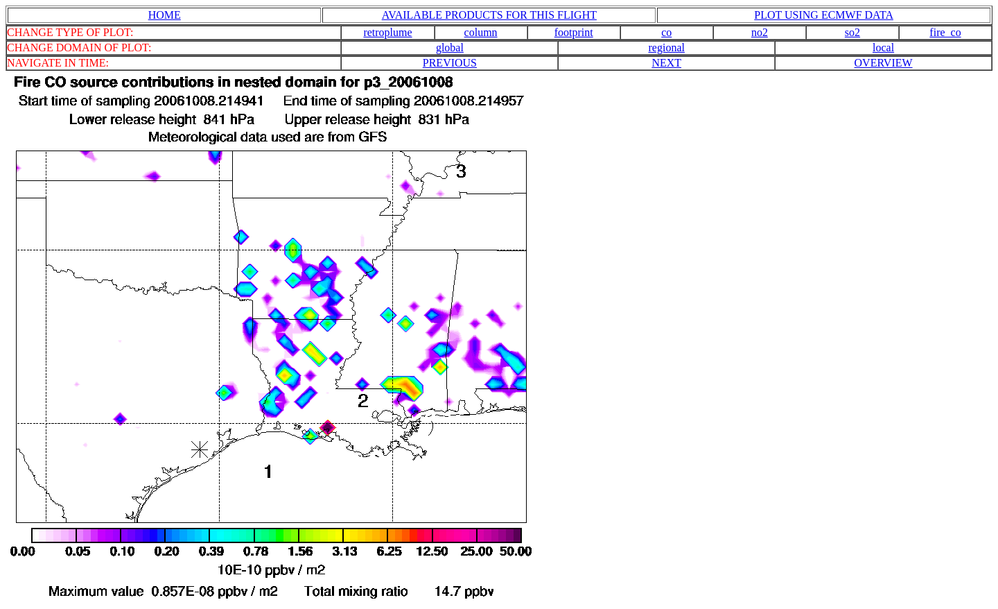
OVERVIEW (884, 63)
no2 (759, 32)
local (883, 47)
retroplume (387, 32)
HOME (164, 15)
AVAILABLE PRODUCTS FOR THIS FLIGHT (489, 15)
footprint (573, 32)
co (666, 32)
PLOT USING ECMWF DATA (823, 15)
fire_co (945, 32)
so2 (852, 32)
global (450, 47)
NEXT (666, 63)
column (481, 32)
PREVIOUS (450, 63)
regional (667, 47)
